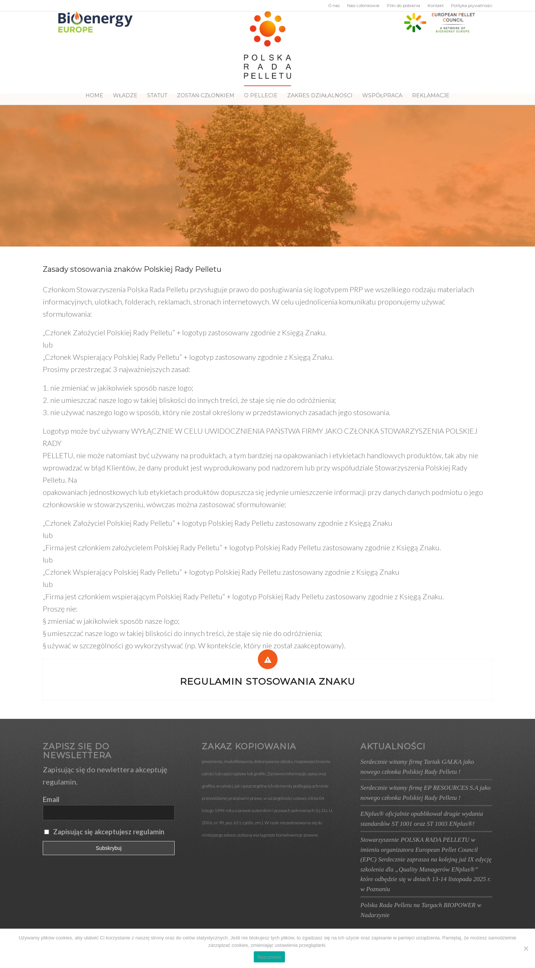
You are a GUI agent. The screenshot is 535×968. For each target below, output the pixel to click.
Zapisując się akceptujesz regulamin (108, 832)
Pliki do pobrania (403, 5)
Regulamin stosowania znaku (267, 681)
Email (51, 799)
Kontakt (436, 5)
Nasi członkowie (363, 5)
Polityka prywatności (471, 5)
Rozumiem (269, 957)
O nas (334, 5)
